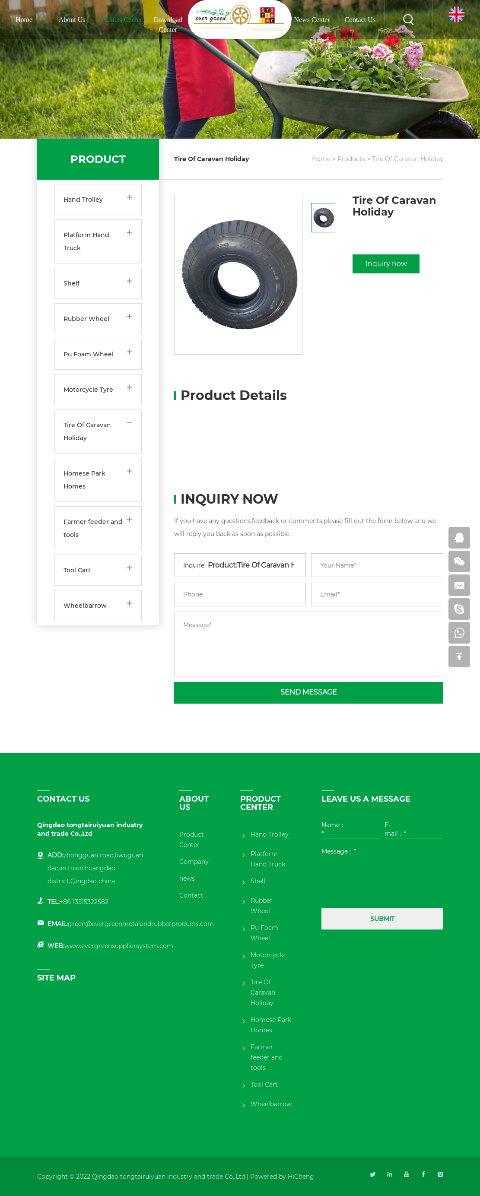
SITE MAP (56, 978)
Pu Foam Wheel (89, 354)
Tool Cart (77, 570)
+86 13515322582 (84, 902)
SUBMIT (382, 919)
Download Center (168, 24)
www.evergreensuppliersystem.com (118, 946)
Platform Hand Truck (86, 241)
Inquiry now (386, 264)
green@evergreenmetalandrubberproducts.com (141, 924)
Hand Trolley (83, 199)
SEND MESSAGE (308, 692)
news (187, 878)
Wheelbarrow (85, 605)
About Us (72, 19)
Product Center (191, 840)
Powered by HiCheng (282, 1176)
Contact (191, 895)
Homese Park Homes (84, 480)
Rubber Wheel (86, 319)
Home (24, 19)
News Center (312, 19)
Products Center (120, 19)
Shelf (71, 283)
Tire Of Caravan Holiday (87, 431)
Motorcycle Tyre (88, 389)
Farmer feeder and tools (93, 528)
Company (194, 862)
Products (351, 159)
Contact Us (359, 19)
